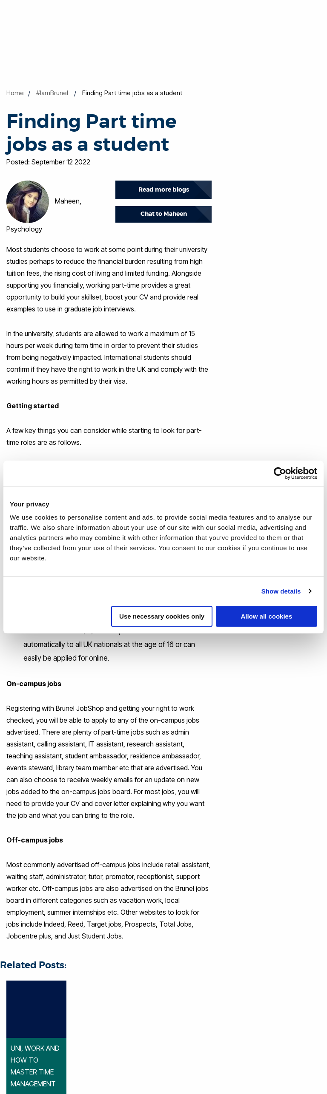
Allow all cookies (266, 616)
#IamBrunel (52, 93)
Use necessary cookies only (161, 616)
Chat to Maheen (164, 214)
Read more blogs (163, 190)
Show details (281, 591)
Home (15, 93)
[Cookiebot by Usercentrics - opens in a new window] (280, 473)
